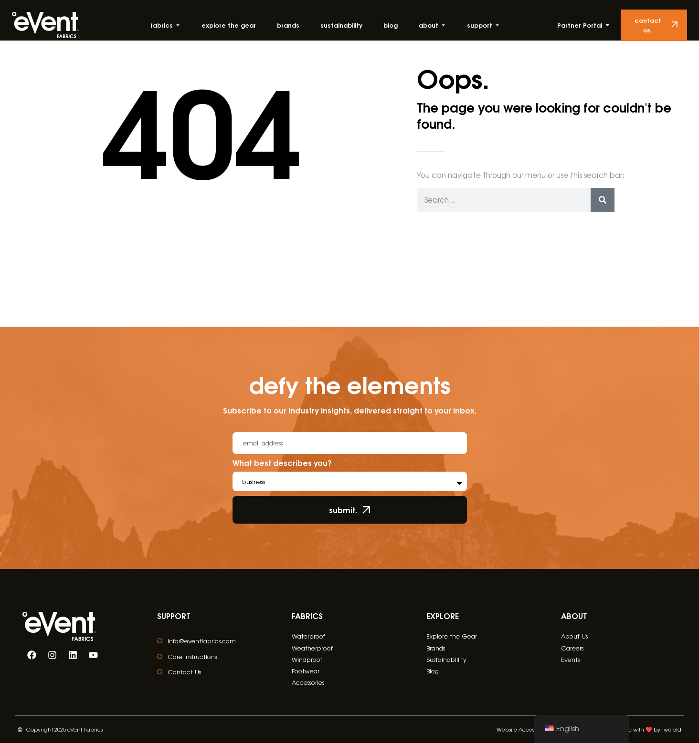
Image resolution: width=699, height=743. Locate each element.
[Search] (602, 200)
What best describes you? (282, 463)
